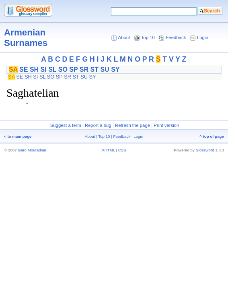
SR (84, 69)
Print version (166, 125)
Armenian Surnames (25, 37)
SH (34, 69)
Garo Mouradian (32, 150)
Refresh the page (132, 125)
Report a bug (98, 125)
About (124, 37)
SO (63, 69)
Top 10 (148, 37)
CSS (122, 150)
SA (13, 69)
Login (202, 37)
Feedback (176, 37)
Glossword (205, 150)
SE (23, 69)
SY (115, 69)
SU (104, 69)
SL (52, 69)
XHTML (108, 150)
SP (73, 69)
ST (94, 69)
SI (44, 69)
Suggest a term (65, 125)
